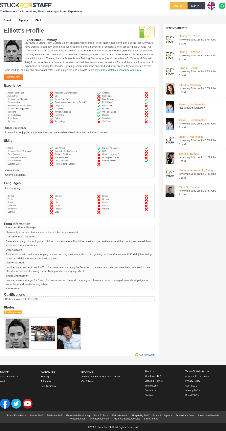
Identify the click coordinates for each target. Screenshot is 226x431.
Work (3, 381)
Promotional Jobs (185, 415)
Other (58, 205)
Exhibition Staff (54, 415)
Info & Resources (9, 376)
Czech (105, 196)
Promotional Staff (77, 418)
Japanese (12, 205)
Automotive (13, 96)
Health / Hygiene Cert (112, 154)
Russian (106, 209)
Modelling (12, 112)
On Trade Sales (15, 115)
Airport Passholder (16, 93)
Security (12, 121)
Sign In (195, 5)
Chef (57, 96)
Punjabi (59, 209)
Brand (7, 20)
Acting (11, 148)
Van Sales (107, 121)
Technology (60, 121)
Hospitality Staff (140, 415)
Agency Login (147, 354)
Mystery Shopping (63, 112)
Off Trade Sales (109, 112)
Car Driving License (111, 148)
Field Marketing (120, 415)
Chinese (59, 196)
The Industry (151, 385)
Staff (38, 20)
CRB (105, 151)
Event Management (70, 102)
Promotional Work (99, 418)
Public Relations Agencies (126, 418)
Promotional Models (208, 415)
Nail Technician (15, 161)
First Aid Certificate (64, 154)
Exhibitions (107, 102)
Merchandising (109, 109)
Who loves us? (153, 376)
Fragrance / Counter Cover (20, 105)
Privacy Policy (192, 381)
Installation (107, 105)
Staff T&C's (191, 385)
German (106, 199)
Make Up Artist (62, 157)
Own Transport (62, 161)
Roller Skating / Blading (66, 164)
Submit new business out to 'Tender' (101, 376)
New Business (48, 386)
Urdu (57, 212)
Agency (23, 20)
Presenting (60, 115)
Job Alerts (46, 381)
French (58, 199)
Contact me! (13, 77)
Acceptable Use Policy (197, 376)
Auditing (106, 93)
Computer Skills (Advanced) (20, 151)
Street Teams (151, 418)
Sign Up (177, 5)
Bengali (11, 196)
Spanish (12, 212)
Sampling (107, 118)
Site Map (149, 395)
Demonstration (15, 102)
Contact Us (150, 390)
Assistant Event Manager (66, 93)
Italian (105, 202)
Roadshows (13, 118)
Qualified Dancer (15, 164)
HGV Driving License (17, 157)
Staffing (45, 376)
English (11, 199)
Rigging (106, 115)
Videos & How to (154, 381)
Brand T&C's (192, 395)
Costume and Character (19, 99)
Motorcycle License (111, 157)
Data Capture (108, 99)
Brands (87, 371)
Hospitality (60, 105)
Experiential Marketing (78, 415)
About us (149, 371)
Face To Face (101, 415)
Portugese (13, 209)
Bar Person (60, 148)
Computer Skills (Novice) (66, 151)
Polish (105, 205)
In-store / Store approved (19, 109)
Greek (11, 202)
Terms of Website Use (197, 371)
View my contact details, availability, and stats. (115, 69)
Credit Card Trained (64, 99)
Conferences (108, 96)
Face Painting (14, 154)
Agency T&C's (192, 390)
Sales (58, 118)
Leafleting (60, 109)
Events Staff (36, 415)
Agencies (48, 371)
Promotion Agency (162, 415)
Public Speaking (110, 161)
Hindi (57, 202)
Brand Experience (16, 415)
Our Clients (87, 381)
